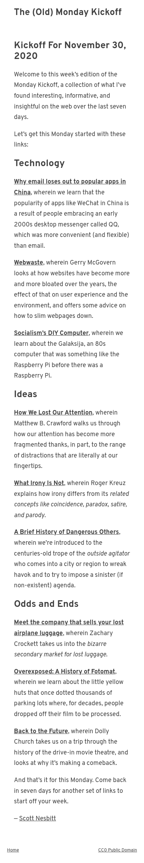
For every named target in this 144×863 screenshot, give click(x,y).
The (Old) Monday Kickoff (68, 12)
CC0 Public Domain (117, 850)
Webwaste (28, 263)
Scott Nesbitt (37, 819)
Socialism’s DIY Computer (51, 333)
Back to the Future (41, 732)
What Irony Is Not (39, 483)
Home (13, 850)
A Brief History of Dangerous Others (66, 532)
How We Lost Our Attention (53, 413)
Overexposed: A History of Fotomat (64, 672)
